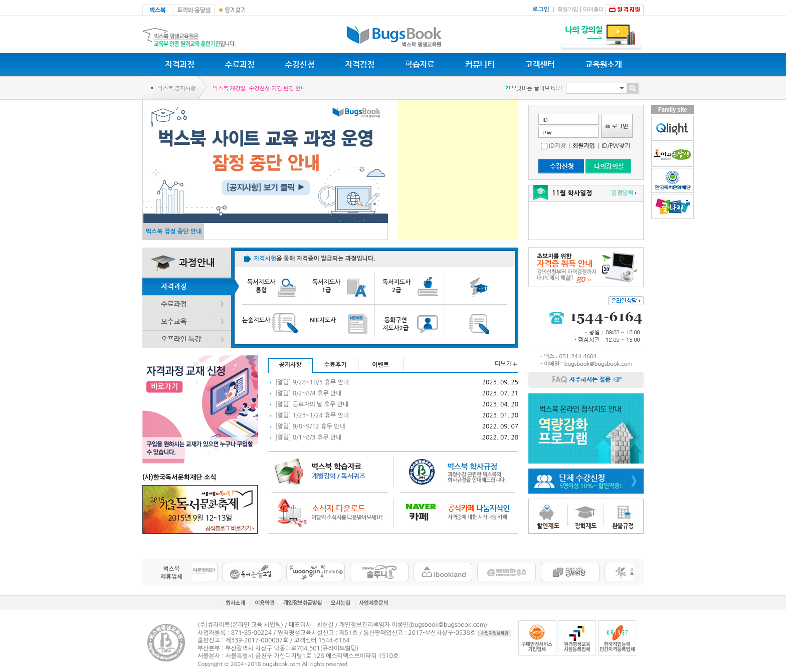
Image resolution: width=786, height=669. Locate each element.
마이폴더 (593, 10)
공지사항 (290, 365)
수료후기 (335, 365)
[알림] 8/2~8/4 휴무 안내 (308, 393)
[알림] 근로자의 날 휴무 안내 (311, 404)
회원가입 (567, 10)
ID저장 (553, 146)
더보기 (503, 364)
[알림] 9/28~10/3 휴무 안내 (312, 382)
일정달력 (622, 193)
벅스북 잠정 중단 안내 (174, 232)
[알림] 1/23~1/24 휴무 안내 (312, 415)
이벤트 (380, 365)
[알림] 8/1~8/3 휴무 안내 (308, 437)
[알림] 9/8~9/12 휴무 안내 (310, 426)
